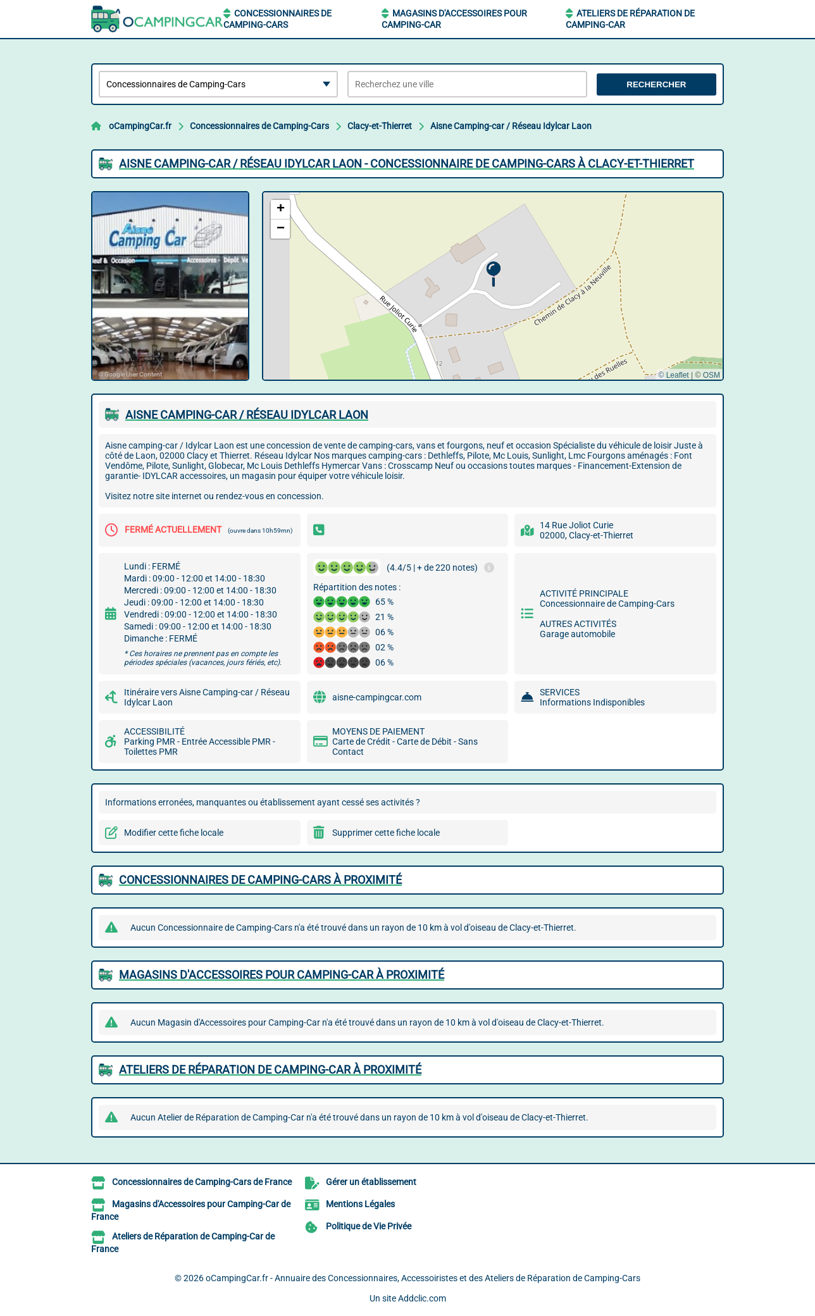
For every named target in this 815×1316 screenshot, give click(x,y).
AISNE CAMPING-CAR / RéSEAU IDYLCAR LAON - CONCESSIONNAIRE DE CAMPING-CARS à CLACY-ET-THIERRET (406, 163)
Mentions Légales (360, 1204)
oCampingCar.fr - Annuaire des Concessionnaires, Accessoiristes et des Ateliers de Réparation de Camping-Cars (423, 1278)
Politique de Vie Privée (368, 1226)
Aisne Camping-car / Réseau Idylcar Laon (511, 126)
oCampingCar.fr (140, 126)
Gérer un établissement (371, 1182)
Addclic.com (422, 1298)
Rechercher (656, 84)
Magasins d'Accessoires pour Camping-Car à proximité (281, 974)
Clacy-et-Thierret (379, 126)
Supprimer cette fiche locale (386, 833)
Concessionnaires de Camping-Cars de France (202, 1182)
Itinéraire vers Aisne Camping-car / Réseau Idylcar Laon (207, 697)
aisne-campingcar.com (376, 697)
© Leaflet (673, 375)
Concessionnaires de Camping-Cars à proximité (260, 879)
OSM (711, 375)
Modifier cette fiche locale (173, 833)
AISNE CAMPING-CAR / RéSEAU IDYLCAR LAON (246, 414)
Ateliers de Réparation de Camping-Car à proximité (270, 1069)
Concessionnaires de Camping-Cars (259, 126)
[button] (493, 274)
